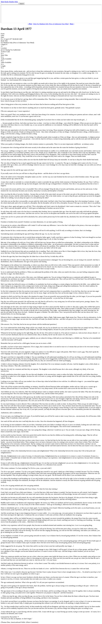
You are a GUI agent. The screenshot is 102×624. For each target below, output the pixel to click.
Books (7, 1)
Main (2, 1)
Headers (11, 1)
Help (16, 1)
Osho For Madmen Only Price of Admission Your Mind (51, 24)
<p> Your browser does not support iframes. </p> (51, 14)
